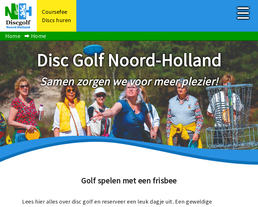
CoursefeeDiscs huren (56, 16)
